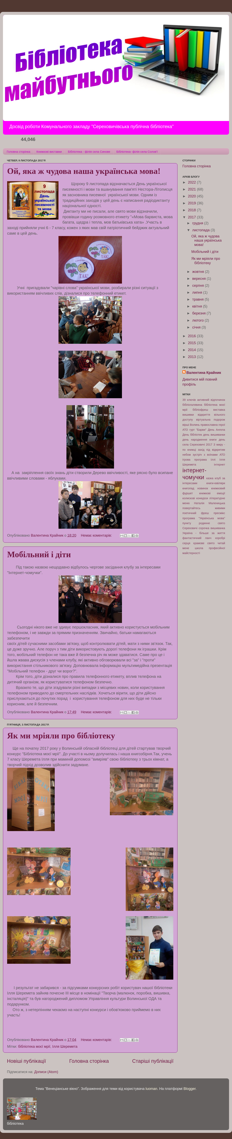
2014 (192, 350)
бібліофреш (200, 409)
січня (196, 327)
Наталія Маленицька (209, 503)
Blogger (189, 1089)
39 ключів (189, 399)
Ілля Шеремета (64, 1047)
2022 (192, 182)
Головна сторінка (18, 151)
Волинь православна (204, 424)
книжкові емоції (212, 493)
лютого (198, 320)
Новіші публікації (26, 1061)
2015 (192, 343)
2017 (192, 217)
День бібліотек (192, 434)
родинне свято (212, 523)
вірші (185, 424)
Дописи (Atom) (46, 1072)
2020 (192, 196)
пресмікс (219, 513)
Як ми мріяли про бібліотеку (61, 735)
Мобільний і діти (39, 554)
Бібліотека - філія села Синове (89, 151)
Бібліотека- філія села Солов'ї (137, 151)
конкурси (202, 498)
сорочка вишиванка (212, 528)
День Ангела (216, 429)
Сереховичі (189, 528)
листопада (201, 230)
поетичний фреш (195, 513)
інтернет (219, 464)
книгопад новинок (195, 488)
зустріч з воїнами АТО (209, 454)
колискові (188, 498)
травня (198, 299)
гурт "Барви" (197, 429)
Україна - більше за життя (203, 533)
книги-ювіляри (215, 483)
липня (197, 292)
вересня (199, 279)
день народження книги (199, 439)
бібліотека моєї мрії (34, 1047)
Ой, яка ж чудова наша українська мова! (83, 171)
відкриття (204, 414)
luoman (151, 1089)
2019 (192, 203)
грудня (198, 223)
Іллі (213, 459)
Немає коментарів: (97, 535)
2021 (192, 189)
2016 (192, 336)
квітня (197, 306)
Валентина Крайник (203, 373)
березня (199, 313)
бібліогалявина (192, 404)
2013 (192, 357)
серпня (198, 286)
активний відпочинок (211, 399)
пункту (186, 523)
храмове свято (204, 543)
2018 (192, 210)
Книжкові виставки (49, 151)
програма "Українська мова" (203, 518)
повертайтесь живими (203, 508)
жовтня (198, 272)
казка (209, 478)
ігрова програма (194, 459)
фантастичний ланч (196, 538)
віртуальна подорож (210, 419)
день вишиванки (214, 434)
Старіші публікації (153, 1061)
